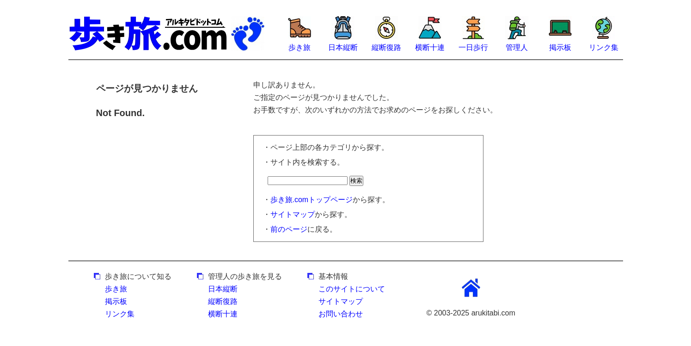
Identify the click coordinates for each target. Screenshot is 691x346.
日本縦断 (343, 47)
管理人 (517, 47)
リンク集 (603, 47)
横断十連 (430, 47)
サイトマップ (292, 214)
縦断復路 (386, 47)
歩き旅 (299, 47)
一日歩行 (473, 47)
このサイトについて (351, 289)
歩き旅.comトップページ (311, 200)
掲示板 (560, 47)
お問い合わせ (340, 314)
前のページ (288, 229)
